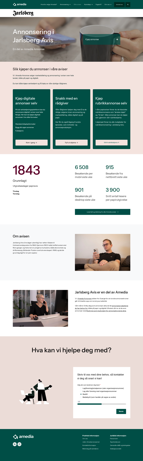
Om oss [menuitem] (85, 438)
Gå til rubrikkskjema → (111, 142)
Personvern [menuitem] (114, 438)
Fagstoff (98, 4)
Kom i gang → (31, 143)
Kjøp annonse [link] (101, 39)
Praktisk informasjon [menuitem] (90, 436)
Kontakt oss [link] (119, 4)
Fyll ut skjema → (71, 143)
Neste (121, 411)
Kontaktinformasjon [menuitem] (89, 445)
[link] (20, 4)
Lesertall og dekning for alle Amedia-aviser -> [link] (102, 212)
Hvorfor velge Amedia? (49, 4)
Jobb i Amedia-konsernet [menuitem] (90, 442)
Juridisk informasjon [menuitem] (118, 436)
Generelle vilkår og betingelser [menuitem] (120, 445)
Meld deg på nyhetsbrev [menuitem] (90, 449)
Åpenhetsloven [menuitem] (115, 442)
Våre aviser (77, 4)
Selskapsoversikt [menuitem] (115, 449)
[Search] (127, 4)
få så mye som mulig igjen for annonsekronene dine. (106, 311)
